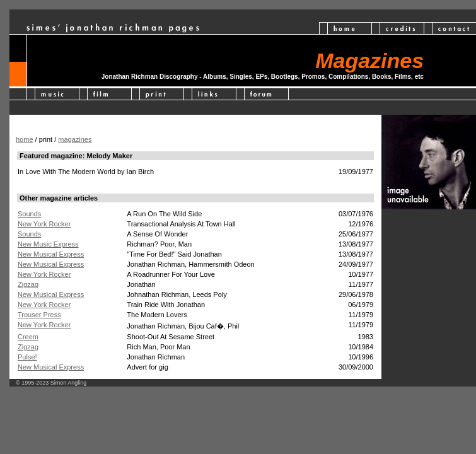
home (24, 139)
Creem (28, 336)
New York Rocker (44, 224)
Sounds (29, 214)
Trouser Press (39, 314)
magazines (74, 139)
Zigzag (28, 284)
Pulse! (27, 357)
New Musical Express (51, 254)
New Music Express (48, 244)
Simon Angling (68, 383)
